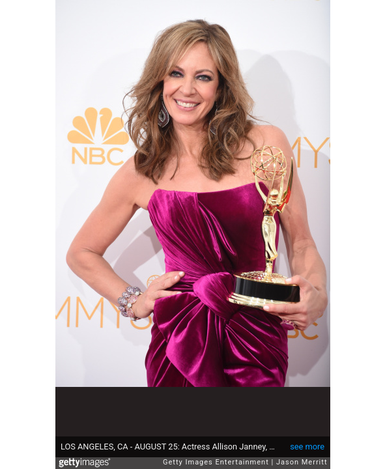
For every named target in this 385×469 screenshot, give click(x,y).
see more (307, 446)
